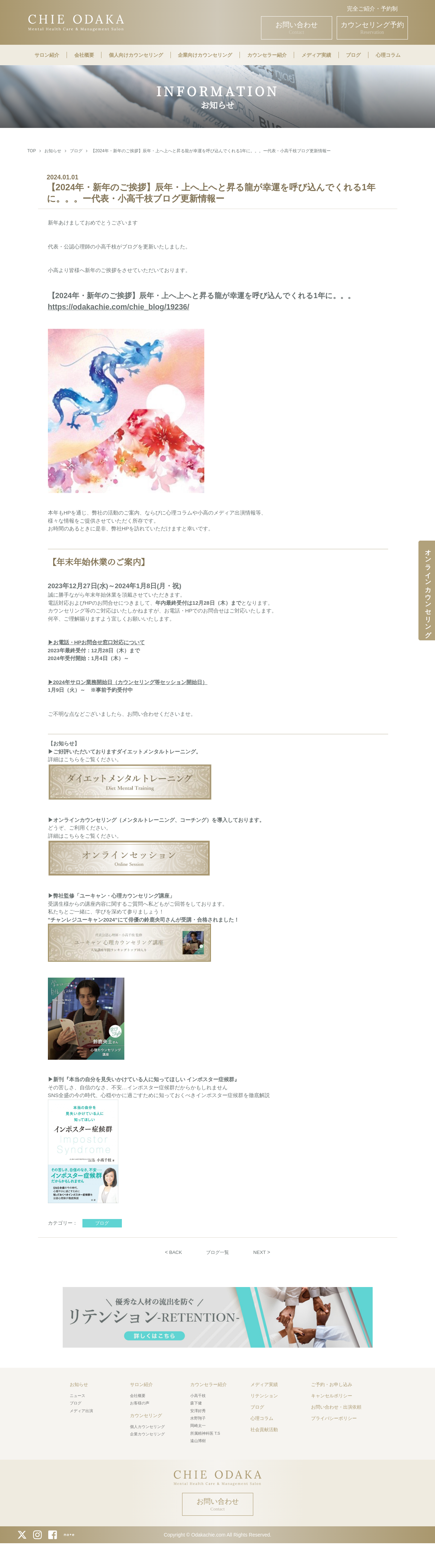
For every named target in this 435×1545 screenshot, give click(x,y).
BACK (174, 1252)
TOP (31, 150)
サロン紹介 (47, 55)
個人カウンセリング (147, 1426)
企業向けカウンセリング (205, 55)
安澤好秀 (198, 1411)
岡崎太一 (198, 1425)
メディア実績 (316, 55)
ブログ (353, 55)
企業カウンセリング (147, 1434)
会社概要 (84, 55)
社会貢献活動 (264, 1429)
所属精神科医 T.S (205, 1433)
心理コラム (388, 55)
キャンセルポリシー (331, 1395)
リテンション (264, 1395)
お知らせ (52, 150)
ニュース (77, 1395)
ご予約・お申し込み (331, 1384)
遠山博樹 (198, 1441)
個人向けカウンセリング (136, 55)
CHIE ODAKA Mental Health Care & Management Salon (75, 22)
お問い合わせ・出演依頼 (336, 1407)
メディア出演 (81, 1411)
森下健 (196, 1403)
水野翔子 (198, 1418)
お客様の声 (139, 1403)
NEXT (260, 1252)
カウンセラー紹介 (267, 55)
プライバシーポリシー (334, 1418)
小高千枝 (198, 1395)
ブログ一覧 (217, 1252)
